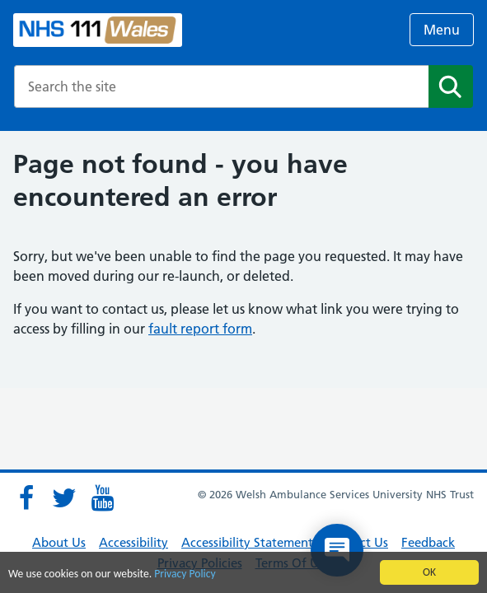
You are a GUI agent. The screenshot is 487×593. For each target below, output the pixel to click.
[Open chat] (337, 550)
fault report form (200, 328)
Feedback (428, 542)
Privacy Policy (184, 574)
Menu (442, 29)
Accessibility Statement (247, 542)
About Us (59, 542)
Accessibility (133, 542)
